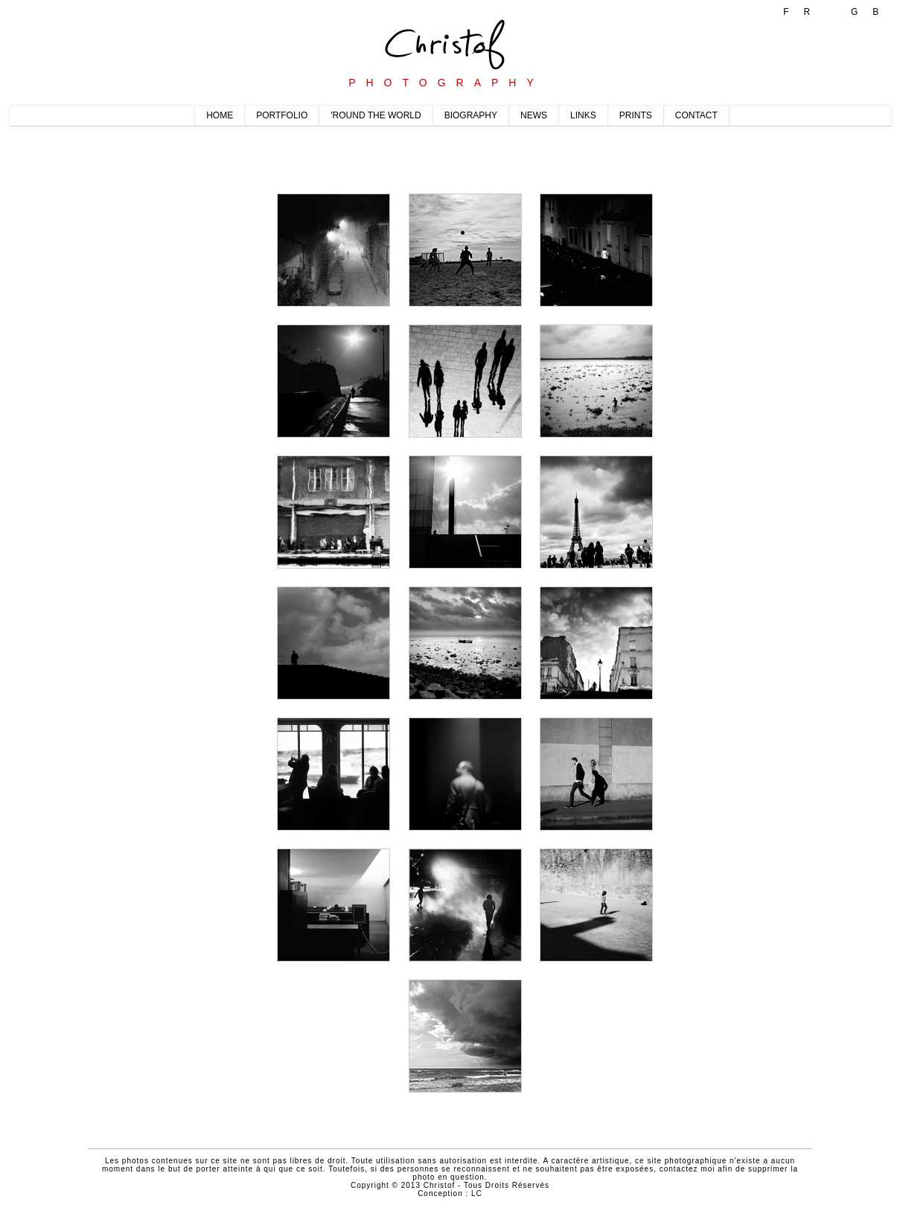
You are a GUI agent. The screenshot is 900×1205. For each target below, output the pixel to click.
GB (872, 12)
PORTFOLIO (281, 115)
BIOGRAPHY (470, 115)
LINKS (583, 115)
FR (804, 12)
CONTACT (696, 115)
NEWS (533, 115)
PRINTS (635, 115)
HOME (219, 115)
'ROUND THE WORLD (376, 115)
